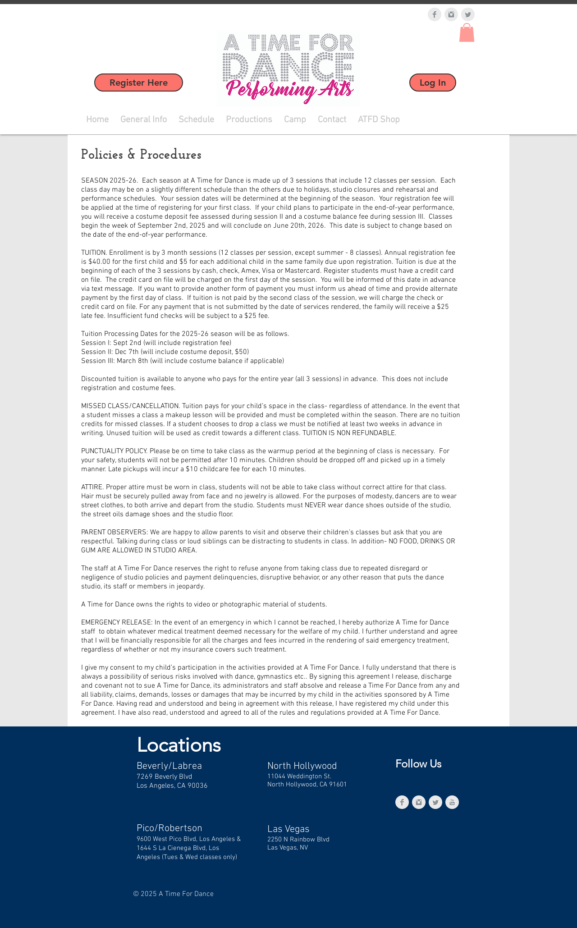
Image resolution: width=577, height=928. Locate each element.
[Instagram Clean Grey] (451, 14)
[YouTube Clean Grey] (452, 802)
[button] (467, 32)
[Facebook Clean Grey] (434, 14)
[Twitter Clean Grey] (468, 14)
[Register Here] (138, 83)
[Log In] (432, 83)
